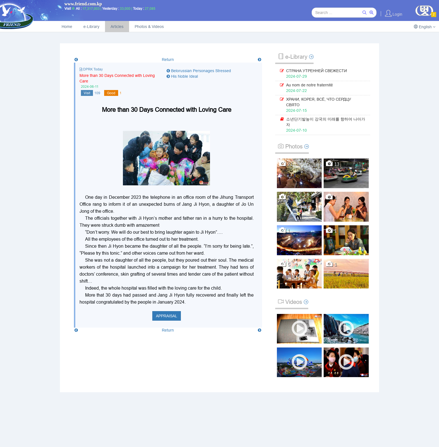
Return (168, 59)
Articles (117, 26)
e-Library (91, 26)
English (424, 27)
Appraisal (166, 316)
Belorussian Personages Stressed (199, 70)
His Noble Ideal (182, 76)
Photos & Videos (149, 26)
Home (67, 26)
